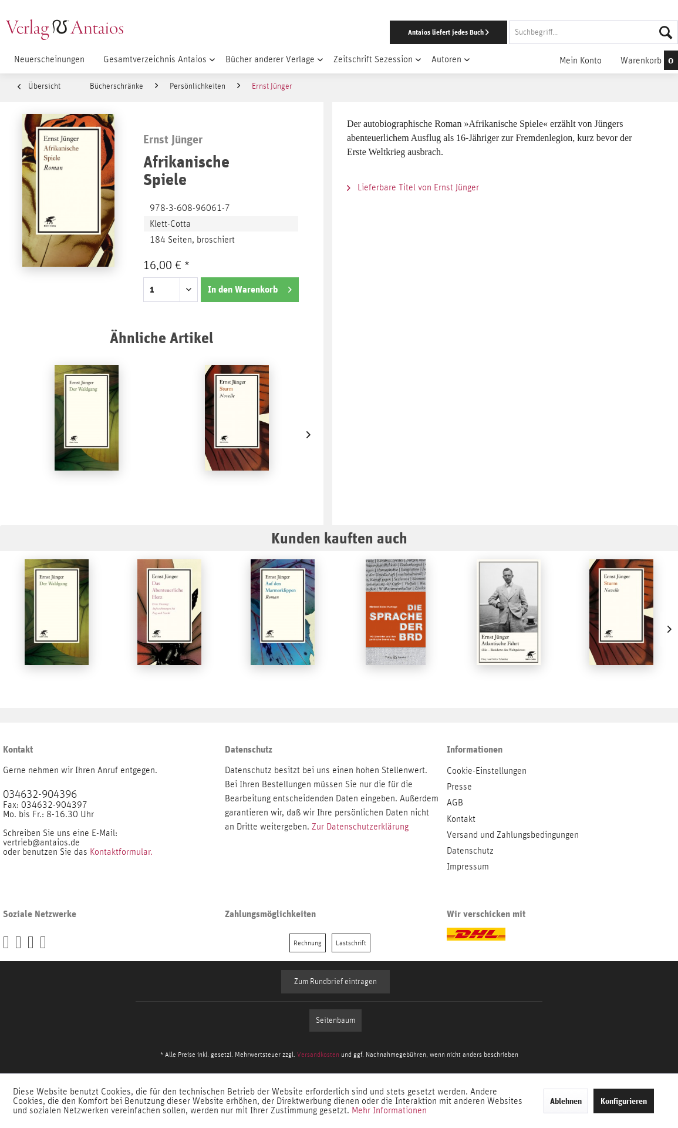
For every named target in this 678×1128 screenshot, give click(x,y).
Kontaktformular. (121, 852)
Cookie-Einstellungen (487, 771)
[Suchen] (665, 32)
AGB (455, 802)
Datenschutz (470, 850)
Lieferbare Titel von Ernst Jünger (413, 187)
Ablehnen (566, 1101)
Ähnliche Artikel (161, 337)
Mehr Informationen (389, 1110)
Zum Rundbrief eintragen (335, 982)
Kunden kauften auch (339, 538)
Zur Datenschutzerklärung (360, 826)
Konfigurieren (624, 1101)
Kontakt (461, 819)
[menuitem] (441, 32)
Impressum (468, 866)
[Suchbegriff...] (593, 32)
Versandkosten (318, 1054)
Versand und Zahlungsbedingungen (513, 835)
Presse (459, 786)
